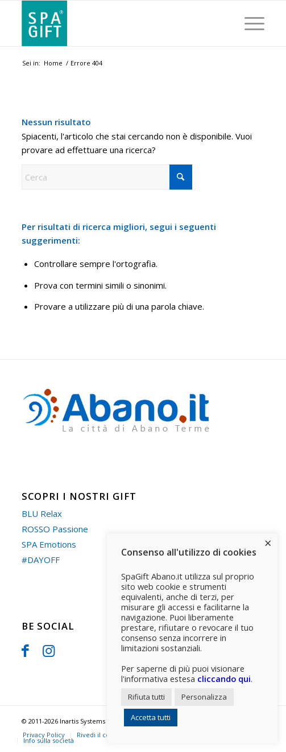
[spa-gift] (119, 23)
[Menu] (248, 23)
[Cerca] (107, 177)
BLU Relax (42, 513)
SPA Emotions (49, 544)
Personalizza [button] (204, 697)
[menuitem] (248, 23)
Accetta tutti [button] (151, 717)
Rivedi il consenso (104, 734)
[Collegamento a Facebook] (25, 650)
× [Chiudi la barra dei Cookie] (268, 542)
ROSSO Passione (55, 529)
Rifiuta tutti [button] (146, 697)
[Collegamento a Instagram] (49, 650)
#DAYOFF (41, 559)
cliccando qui (224, 678)
